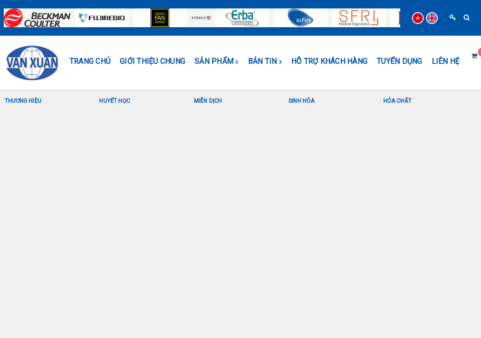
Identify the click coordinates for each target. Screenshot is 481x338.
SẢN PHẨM (216, 62)
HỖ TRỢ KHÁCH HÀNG (329, 61)
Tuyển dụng (399, 61)
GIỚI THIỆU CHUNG (152, 61)
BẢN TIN (265, 62)
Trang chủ (90, 61)
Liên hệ (446, 61)
